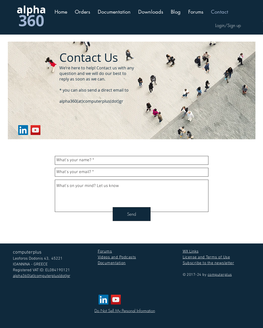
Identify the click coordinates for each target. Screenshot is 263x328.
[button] (114, 12)
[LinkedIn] (23, 130)
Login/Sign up (228, 25)
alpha (31, 9)
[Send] (132, 214)
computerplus (220, 274)
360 (31, 20)
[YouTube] (35, 130)
